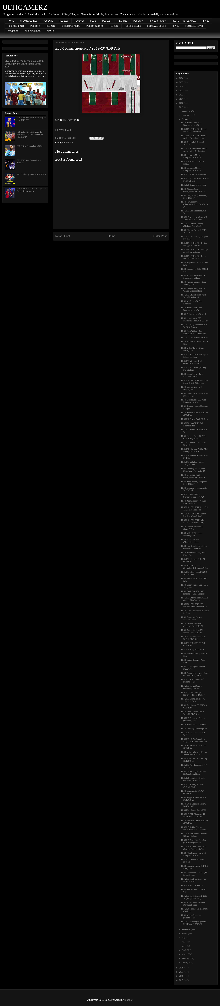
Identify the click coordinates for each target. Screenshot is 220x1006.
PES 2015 (113, 26)
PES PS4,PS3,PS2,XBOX (184, 21)
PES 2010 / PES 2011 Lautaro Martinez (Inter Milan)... (193, 515)
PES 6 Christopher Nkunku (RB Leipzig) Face (194, 873)
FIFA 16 (50, 31)
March (184, 954)
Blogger (128, 1000)
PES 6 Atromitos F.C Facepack (194, 725)
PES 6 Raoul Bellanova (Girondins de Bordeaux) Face (194, 566)
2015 (181, 980)
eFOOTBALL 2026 (28, 21)
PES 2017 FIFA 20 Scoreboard (193, 174)
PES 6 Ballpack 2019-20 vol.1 (193, 314)
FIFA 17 (175, 26)
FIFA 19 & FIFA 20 (157, 21)
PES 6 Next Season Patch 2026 (30, 146)
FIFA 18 (205, 21)
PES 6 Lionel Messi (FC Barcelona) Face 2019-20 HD (194, 319)
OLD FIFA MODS (32, 31)
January (185, 963)
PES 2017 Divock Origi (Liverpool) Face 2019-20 (193, 693)
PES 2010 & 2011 (16, 26)
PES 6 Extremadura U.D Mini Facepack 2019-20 (193, 401)
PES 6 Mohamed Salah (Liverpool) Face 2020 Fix (193, 476)
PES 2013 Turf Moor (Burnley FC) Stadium (193, 368)
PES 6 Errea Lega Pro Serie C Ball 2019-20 (193, 805)
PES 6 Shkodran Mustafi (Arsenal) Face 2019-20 (192, 625)
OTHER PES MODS (70, 26)
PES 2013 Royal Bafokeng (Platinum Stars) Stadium (192, 225)
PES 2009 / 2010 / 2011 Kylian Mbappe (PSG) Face (194, 244)
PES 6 (93, 21)
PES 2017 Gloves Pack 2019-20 (194, 338)
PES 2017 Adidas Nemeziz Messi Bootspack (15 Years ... (194, 828)
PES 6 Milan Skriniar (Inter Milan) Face (192, 349)
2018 (181, 968)
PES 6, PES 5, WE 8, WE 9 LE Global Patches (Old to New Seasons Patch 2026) (24, 63)
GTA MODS (13, 31)
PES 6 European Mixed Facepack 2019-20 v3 (191, 156)
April (184, 950)
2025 (181, 82)
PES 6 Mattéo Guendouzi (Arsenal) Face (191, 916)
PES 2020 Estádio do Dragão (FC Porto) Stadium (193, 779)
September (186, 929)
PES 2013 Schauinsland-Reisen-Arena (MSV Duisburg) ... (194, 150)
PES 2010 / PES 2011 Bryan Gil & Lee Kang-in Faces (194, 508)
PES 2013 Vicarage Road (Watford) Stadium (191, 362)
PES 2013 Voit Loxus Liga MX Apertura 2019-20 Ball (194, 218)
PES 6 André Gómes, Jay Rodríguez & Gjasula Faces (193, 332)
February (185, 958)
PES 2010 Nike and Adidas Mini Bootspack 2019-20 (194, 450)
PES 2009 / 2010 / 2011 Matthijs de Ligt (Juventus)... (194, 250)
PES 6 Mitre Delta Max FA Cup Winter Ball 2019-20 (194, 753)
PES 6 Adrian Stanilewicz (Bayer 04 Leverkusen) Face (195, 674)
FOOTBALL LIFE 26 (156, 26)
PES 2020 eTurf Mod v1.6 (192, 885)
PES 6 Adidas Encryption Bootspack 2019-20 (191, 124)
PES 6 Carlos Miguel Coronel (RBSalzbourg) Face (193, 772)
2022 (181, 95)
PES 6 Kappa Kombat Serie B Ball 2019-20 (193, 798)
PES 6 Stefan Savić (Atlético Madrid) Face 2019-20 (193, 631)
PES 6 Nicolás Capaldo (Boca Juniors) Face (193, 283)
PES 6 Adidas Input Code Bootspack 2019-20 (191, 309)
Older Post (160, 236)
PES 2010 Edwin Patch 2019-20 (194, 419)
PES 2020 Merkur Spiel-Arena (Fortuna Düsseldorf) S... (193, 848)
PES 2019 (79, 21)
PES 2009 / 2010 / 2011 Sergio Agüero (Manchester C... (194, 137)
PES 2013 (138, 21)
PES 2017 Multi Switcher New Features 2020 (194, 880)
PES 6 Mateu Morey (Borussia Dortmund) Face (193, 903)
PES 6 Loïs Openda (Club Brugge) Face (191, 388)
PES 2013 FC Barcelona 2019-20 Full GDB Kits (195, 179)
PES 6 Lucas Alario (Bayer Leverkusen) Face (192, 375)
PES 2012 (35, 26)
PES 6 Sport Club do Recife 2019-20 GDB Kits (192, 713)
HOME (11, 21)
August (185, 934)
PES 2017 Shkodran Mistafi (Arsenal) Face (192, 680)
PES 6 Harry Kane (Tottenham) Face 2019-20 (194, 196)
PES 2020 (63, 21)
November (186, 115)
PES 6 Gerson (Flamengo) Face (194, 729)
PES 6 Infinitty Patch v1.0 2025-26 (31, 174)
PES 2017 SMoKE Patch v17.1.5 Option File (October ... (194, 599)
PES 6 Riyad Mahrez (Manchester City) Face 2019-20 (194, 204)
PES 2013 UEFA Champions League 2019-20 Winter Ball (194, 740)
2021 (181, 99)
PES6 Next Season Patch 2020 (193, 810)
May (184, 946)
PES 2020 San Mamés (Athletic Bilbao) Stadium (194, 835)
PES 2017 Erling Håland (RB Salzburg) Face (193, 700)
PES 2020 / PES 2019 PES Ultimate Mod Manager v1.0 (194, 605)
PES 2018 (122, 21)
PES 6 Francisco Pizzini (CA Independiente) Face (193, 276)
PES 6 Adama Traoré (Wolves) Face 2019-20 (193, 502)
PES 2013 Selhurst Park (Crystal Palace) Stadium (194, 355)
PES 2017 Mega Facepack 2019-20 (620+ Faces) (194, 326)
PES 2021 (48, 21)
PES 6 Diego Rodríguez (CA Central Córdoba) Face (193, 289)
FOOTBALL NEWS (194, 26)
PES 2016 (50, 26)
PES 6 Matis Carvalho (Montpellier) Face (190, 540)
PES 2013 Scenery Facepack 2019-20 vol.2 (193, 785)
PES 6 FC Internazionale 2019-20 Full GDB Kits (194, 638)
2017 (181, 972)
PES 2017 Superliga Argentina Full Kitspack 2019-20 (193, 923)
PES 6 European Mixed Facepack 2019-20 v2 (191, 169)
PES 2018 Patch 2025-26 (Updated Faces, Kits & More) (31, 190)
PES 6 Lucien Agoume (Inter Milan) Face (193, 667)
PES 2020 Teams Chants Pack (193, 185)
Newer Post (62, 236)
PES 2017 (106, 21)
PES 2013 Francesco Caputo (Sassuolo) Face (193, 719)
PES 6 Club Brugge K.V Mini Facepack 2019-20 (193, 854)
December (186, 111)
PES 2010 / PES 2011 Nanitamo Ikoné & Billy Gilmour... (194, 381)
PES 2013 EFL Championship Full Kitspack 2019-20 (193, 815)
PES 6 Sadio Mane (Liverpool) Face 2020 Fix (194, 482)
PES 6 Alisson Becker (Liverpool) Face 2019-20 (193, 190)
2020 (181, 103)
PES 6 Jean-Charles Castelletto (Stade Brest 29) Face (194, 547)
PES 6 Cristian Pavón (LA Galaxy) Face (192, 528)
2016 (181, 976)
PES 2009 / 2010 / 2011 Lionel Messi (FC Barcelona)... (194, 130)
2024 (181, 86)
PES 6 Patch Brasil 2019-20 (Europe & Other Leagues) (193, 592)
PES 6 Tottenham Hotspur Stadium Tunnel (192, 618)
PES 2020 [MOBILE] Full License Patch (192, 424)
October (185, 119)
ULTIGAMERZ (25, 7)
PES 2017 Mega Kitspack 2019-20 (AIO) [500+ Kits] (194, 897)
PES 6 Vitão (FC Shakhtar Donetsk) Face (192, 534)
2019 (181, 107)
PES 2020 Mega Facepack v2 (193, 649)
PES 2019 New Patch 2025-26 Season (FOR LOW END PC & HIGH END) (30, 134)
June (184, 942)
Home (111, 236)
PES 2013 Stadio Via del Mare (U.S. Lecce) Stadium (193, 841)
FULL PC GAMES (133, 26)
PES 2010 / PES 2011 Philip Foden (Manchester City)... (193, 521)
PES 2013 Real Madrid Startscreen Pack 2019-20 (192, 495)
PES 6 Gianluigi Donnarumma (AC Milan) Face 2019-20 (193, 469)
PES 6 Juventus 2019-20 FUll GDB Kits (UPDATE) (193, 437)
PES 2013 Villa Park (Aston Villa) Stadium (192, 463)
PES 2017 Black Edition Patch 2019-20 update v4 (193, 296)
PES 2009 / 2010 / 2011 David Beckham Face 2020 (193, 257)
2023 (181, 91)
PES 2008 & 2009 (94, 26)
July (184, 938)
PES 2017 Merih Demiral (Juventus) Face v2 (191, 687)
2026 (181, 78)
